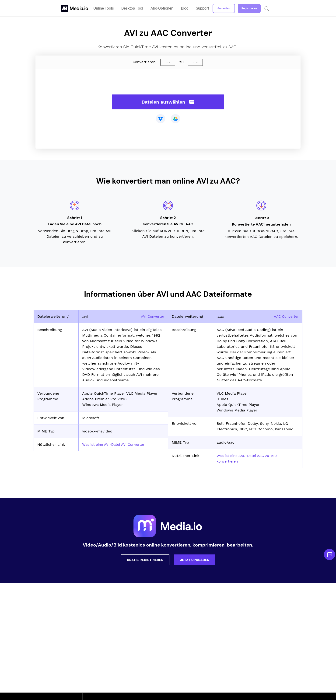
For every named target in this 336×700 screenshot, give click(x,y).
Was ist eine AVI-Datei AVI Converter (115, 444)
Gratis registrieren (145, 560)
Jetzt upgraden (194, 560)
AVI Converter (151, 316)
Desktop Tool (132, 8)
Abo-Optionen (162, 8)
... (166, 62)
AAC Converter (285, 316)
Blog (185, 8)
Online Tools (104, 8)
